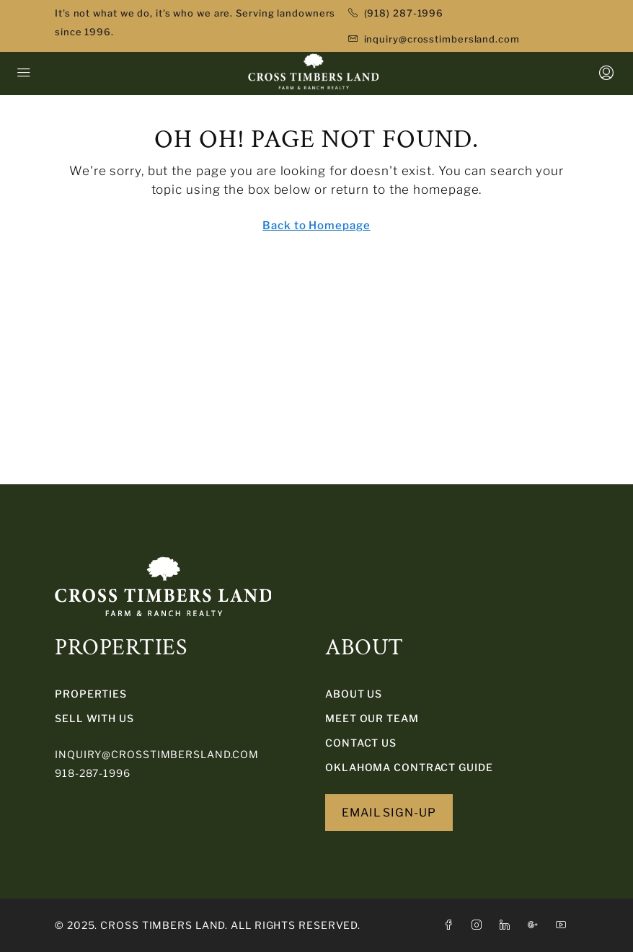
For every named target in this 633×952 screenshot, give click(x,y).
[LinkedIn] (508, 925)
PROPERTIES (91, 694)
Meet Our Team (372, 718)
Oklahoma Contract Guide (409, 767)
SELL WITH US (94, 718)
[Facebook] (451, 925)
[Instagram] (480, 925)
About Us (353, 694)
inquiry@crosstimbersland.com (157, 754)
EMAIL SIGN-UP (389, 812)
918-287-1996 (92, 773)
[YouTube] (564, 925)
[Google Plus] (536, 925)
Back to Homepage (316, 225)
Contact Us (361, 743)
